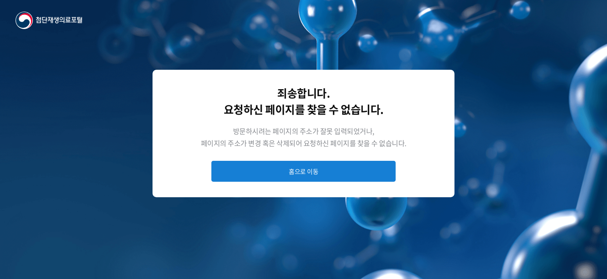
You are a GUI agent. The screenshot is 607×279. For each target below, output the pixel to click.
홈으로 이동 (303, 171)
